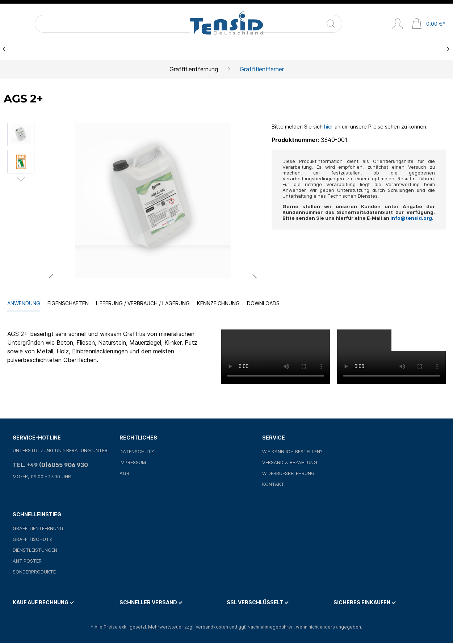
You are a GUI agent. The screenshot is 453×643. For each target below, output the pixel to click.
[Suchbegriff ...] (56, 24)
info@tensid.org (411, 218)
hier (328, 126)
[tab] (23, 303)
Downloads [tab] (263, 303)
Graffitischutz (32, 539)
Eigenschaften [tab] (68, 303)
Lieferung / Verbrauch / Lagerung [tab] (143, 303)
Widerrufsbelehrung (288, 473)
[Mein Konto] (397, 24)
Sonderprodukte (34, 572)
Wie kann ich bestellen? (292, 451)
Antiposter (27, 561)
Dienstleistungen (35, 550)
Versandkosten (212, 627)
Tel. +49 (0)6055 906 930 (50, 464)
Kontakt (273, 484)
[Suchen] (92, 24)
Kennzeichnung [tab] (218, 303)
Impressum (132, 462)
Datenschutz (136, 451)
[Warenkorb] (428, 24)
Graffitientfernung (38, 528)
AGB (124, 473)
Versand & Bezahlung (289, 462)
